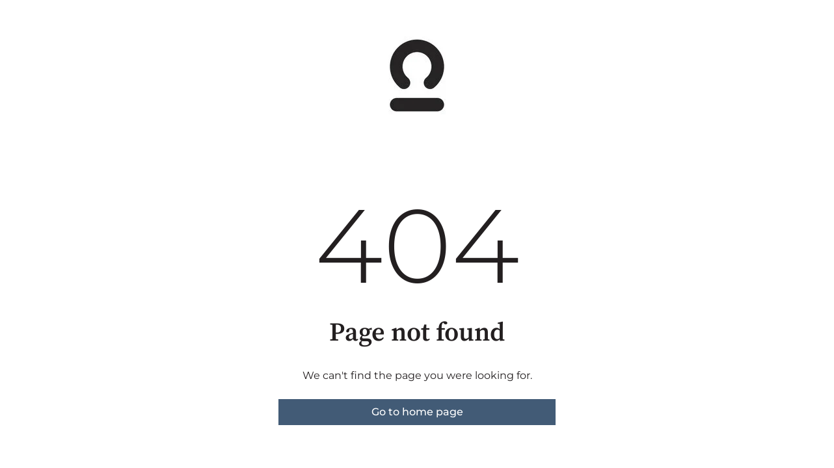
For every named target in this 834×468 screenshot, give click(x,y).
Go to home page (417, 412)
